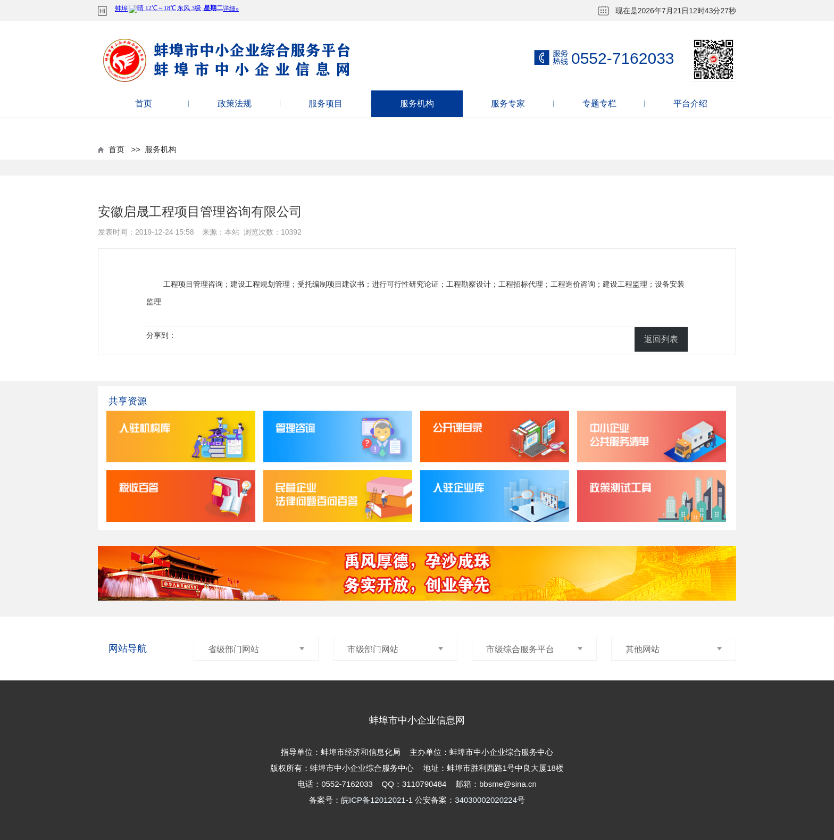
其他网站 (674, 649)
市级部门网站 (395, 649)
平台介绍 (690, 103)
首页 (143, 103)
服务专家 (508, 103)
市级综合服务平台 (534, 649)
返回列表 (661, 339)
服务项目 (325, 103)
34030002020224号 (490, 799)
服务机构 (417, 103)
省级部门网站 (256, 649)
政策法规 (235, 103)
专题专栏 (599, 103)
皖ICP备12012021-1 (378, 799)
